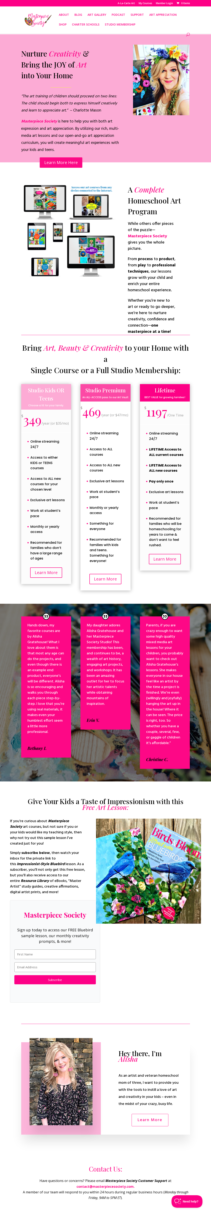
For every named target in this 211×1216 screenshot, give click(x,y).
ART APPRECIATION (163, 15)
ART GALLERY (97, 15)
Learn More (46, 572)
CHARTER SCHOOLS (85, 24)
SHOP (63, 24)
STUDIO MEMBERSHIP (120, 24)
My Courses (145, 3)
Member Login (164, 3)
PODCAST (118, 15)
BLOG (78, 15)
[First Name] (55, 954)
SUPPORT (137, 15)
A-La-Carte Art (126, 3)
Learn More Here (61, 161)
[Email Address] (55, 967)
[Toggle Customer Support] (187, 1201)
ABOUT (64, 15)
